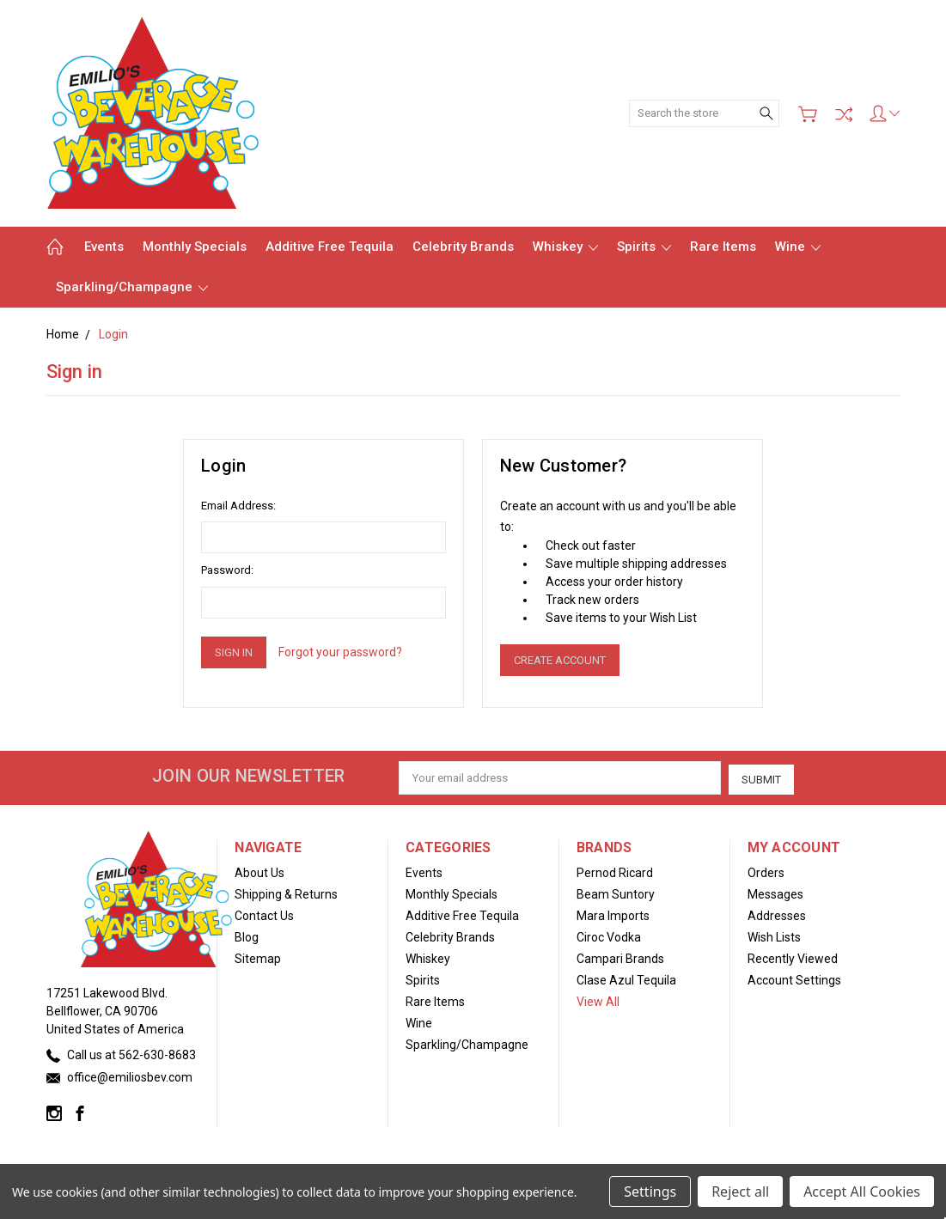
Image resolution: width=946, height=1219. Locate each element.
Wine (798, 246)
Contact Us (264, 914)
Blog (247, 935)
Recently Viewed (793, 957)
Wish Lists (774, 935)
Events (104, 246)
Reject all (740, 1191)
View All (598, 1000)
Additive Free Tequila (329, 246)
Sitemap (258, 957)
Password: (227, 570)
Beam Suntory (616, 892)
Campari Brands (620, 957)
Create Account (560, 660)
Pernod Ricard (615, 871)
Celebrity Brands (463, 246)
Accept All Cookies (861, 1191)
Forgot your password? (340, 652)
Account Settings (794, 978)
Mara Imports (613, 914)
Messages (775, 892)
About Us (259, 871)
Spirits (644, 246)
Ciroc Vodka (609, 935)
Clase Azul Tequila (626, 978)
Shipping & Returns (286, 892)
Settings (650, 1191)
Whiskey (565, 246)
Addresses (777, 914)
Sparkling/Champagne (132, 287)
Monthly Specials (195, 246)
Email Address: (238, 505)
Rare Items (723, 246)
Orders (766, 871)
